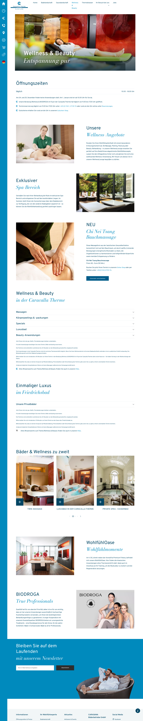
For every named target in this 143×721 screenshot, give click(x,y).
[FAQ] (3, 54)
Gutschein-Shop (63, 111)
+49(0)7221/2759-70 (104, 270)
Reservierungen (109, 106)
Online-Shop (121, 267)
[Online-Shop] (3, 47)
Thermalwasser (103, 3)
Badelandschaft (56, 3)
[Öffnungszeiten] (3, 11)
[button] (75, 518)
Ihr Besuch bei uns (118, 3)
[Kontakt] (3, 25)
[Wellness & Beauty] (3, 61)
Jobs (132, 3)
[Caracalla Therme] (3, 3)
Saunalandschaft (72, 3)
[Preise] (3, 18)
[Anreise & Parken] (3, 32)
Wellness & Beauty (85, 4)
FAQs (77, 371)
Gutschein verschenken (99, 280)
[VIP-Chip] (3, 40)
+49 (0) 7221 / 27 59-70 (68, 106)
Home (45, 3)
